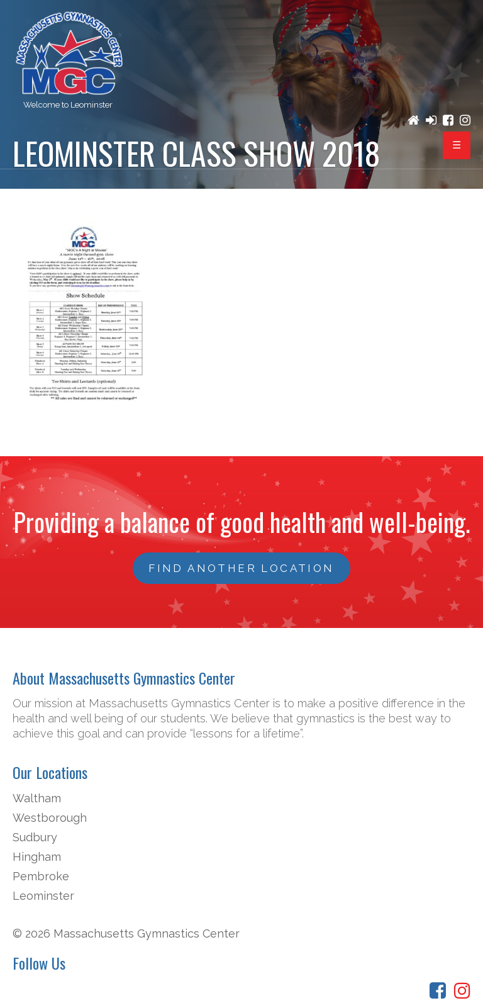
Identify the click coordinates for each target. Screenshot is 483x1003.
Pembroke (41, 876)
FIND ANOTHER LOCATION (241, 568)
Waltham (37, 798)
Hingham (37, 856)
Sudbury (35, 837)
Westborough (50, 817)
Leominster (43, 895)
